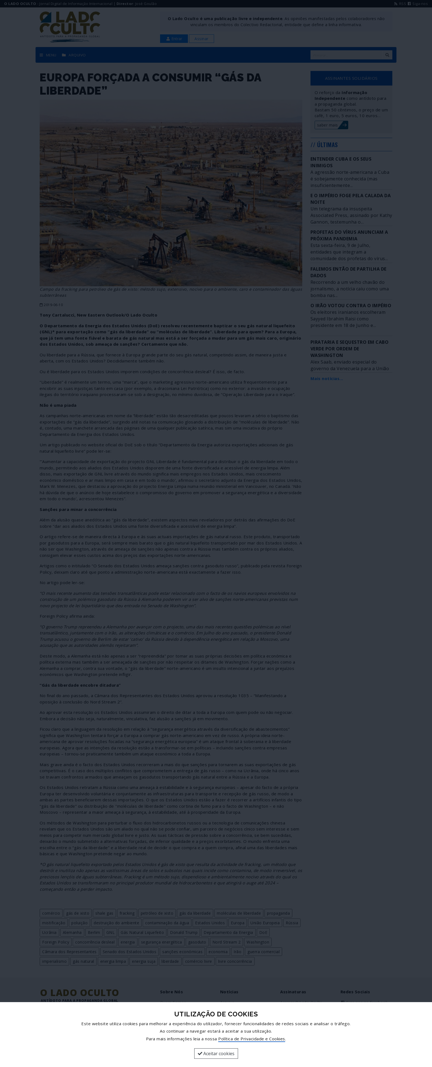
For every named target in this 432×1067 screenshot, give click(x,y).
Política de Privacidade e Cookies (251, 1038)
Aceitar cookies (216, 1053)
